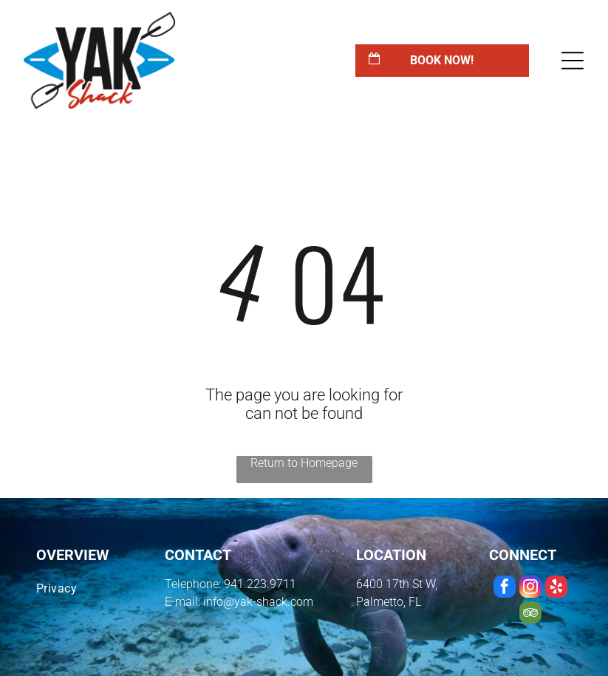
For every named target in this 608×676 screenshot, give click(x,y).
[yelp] (556, 588)
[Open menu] (572, 60)
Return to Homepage (304, 463)
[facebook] (504, 588)
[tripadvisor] (530, 614)
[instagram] (530, 588)
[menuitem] (85, 588)
